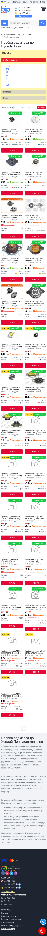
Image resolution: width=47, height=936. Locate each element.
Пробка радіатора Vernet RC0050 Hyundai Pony (35, 130)
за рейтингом (7, 107)
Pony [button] (6, 98)
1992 (6, 75)
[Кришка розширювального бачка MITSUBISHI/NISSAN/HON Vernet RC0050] (35, 119)
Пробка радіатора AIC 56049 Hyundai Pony (34, 173)
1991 (6, 72)
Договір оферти (7, 922)
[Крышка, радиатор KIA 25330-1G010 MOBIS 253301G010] (12, 641)
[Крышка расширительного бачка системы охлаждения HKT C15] (35, 550)
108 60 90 (23, 8)
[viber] (15, 873)
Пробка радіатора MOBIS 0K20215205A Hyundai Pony (11, 389)
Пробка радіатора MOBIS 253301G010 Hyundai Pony (11, 652)
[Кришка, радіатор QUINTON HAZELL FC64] (35, 205)
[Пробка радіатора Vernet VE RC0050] (35, 291)
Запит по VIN (23, 16)
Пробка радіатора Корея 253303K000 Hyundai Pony (35, 606)
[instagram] (7, 873)
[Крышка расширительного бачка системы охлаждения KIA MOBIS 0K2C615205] (12, 684)
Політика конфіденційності (12, 926)
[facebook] (3, 873)
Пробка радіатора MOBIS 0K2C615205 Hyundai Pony (11, 695)
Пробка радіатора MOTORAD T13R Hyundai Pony (11, 606)
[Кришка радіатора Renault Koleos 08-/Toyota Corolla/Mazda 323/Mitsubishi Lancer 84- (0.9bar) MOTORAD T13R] (12, 595)
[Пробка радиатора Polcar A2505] (12, 420)
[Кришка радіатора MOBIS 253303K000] (35, 334)
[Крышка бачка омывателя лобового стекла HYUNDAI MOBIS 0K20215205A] (12, 377)
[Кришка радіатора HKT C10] (12, 550)
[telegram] (11, 873)
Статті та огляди (8, 929)
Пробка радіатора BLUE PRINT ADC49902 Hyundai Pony (11, 173)
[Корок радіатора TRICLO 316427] (12, 248)
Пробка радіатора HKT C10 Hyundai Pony (10, 561)
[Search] (42, 23)
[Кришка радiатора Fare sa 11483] (12, 205)
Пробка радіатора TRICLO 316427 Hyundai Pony (11, 259)
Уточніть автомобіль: (7, 53)
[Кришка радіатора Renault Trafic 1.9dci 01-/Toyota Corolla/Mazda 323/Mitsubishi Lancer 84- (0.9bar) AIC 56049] (35, 162)
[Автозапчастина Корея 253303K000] (35, 595)
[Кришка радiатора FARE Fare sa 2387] (12, 291)
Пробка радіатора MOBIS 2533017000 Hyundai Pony (11, 345)
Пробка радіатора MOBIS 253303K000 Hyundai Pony (35, 345)
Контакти (34, 2)
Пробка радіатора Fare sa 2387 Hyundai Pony (11, 302)
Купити (12, 150)
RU (8, 2)
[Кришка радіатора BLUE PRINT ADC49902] (11, 162)
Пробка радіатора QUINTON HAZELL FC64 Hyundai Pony (34, 216)
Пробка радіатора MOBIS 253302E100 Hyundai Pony (35, 432)
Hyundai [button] (7, 91)
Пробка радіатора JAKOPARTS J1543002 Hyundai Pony (10, 130)
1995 (6, 85)
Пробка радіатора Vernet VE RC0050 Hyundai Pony (35, 302)
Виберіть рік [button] (10, 60)
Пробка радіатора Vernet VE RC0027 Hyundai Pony (35, 475)
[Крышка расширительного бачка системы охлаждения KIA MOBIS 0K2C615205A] (35, 641)
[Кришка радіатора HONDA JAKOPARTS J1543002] (12, 119)
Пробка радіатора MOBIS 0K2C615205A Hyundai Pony (35, 652)
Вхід (42, 2)
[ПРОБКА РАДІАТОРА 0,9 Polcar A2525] (35, 377)
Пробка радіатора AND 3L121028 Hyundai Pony (10, 518)
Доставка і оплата (20, 2)
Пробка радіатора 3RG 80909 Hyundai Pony (34, 259)
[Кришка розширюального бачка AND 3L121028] (12, 507)
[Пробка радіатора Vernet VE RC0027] (35, 464)
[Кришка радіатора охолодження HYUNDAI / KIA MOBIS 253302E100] (35, 420)
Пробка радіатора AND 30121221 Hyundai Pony (34, 518)
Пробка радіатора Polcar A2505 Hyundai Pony (11, 432)
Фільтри (41, 107)
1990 (6, 69)
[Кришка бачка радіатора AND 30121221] (35, 507)
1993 (6, 78)
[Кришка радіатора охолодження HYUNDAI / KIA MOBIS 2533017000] (12, 334)
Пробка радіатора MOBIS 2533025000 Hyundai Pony (11, 475)
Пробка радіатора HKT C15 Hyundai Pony (34, 561)
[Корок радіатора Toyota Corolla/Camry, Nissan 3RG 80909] (35, 248)
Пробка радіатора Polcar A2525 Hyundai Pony (35, 389)
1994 (6, 81)
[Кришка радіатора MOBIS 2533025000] (12, 464)
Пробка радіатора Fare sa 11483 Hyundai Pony (11, 216)
